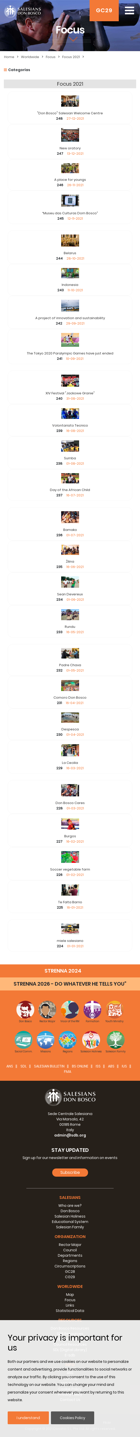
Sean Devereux (70, 594)
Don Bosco (70, 1210)
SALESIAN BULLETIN (49, 1066)
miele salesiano (70, 940)
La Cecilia (70, 762)
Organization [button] (70, 1237)
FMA (67, 1071)
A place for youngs (70, 179)
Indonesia (70, 284)
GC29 (104, 10)
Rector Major (70, 1244)
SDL (23, 1066)
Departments (70, 1255)
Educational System (70, 1221)
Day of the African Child (70, 489)
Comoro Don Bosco (70, 697)
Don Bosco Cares (70, 802)
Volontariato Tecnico (70, 425)
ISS (98, 1066)
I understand (28, 1417)
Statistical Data (70, 1310)
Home (9, 56)
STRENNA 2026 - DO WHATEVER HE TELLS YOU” (70, 983)
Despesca (70, 729)
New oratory (70, 148)
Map (70, 1294)
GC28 (70, 1271)
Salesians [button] (70, 1197)
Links (70, 1305)
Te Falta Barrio (70, 902)
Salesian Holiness (70, 1216)
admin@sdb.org (70, 1135)
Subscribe (70, 1172)
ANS (9, 1066)
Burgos (70, 836)
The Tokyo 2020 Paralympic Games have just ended (70, 353)
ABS (111, 1066)
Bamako (70, 529)
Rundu (70, 626)
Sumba (70, 458)
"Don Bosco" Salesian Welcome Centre (70, 113)
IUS (124, 1066)
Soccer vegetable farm (70, 869)
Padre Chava (70, 665)
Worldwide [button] (70, 1286)
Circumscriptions (70, 1266)
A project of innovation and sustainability (70, 318)
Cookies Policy (72, 1417)
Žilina (70, 561)
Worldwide (30, 56)
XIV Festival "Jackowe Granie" (70, 393)
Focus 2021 (71, 56)
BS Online (80, 1066)
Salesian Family (70, 1227)
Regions (70, 1260)
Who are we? (70, 1205)
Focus (51, 56)
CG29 (70, 1276)
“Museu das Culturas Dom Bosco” (70, 213)
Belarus (70, 253)
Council (70, 1250)
